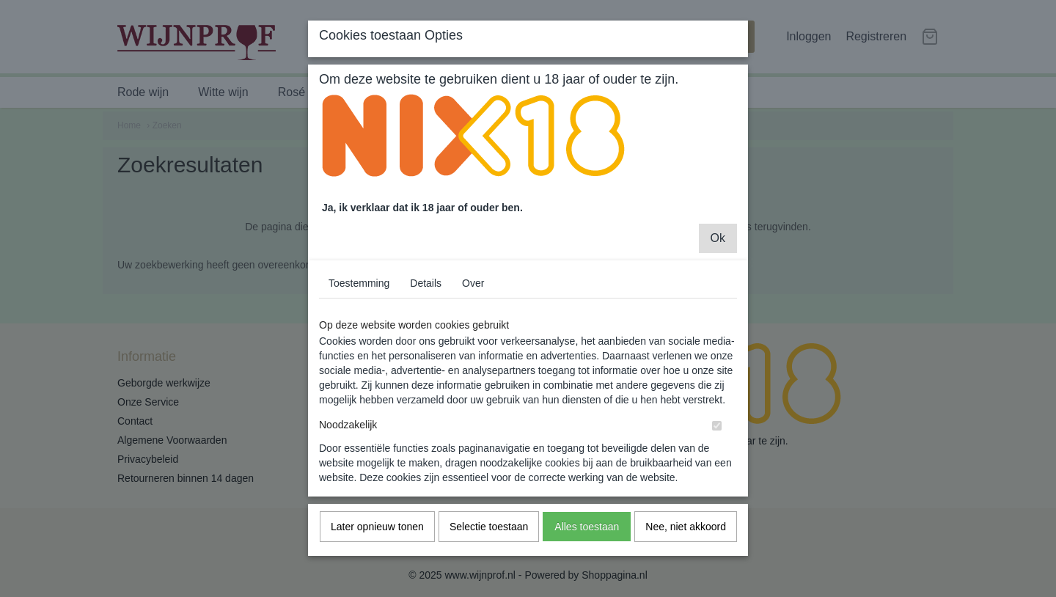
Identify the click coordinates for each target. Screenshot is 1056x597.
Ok (718, 249)
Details (425, 295)
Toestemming (359, 295)
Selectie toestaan (489, 538)
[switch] (717, 437)
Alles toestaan (586, 538)
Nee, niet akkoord (685, 538)
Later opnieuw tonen (377, 538)
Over (473, 295)
